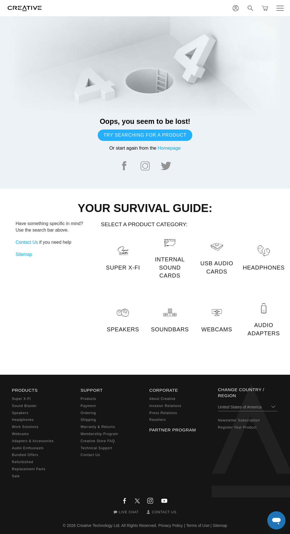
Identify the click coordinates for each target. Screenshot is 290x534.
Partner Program (172, 429)
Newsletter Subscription (239, 420)
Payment (88, 406)
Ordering (88, 413)
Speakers (20, 413)
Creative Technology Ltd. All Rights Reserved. (117, 525)
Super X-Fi (21, 399)
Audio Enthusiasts (28, 448)
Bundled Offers (25, 455)
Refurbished (22, 462)
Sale (16, 476)
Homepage (169, 148)
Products (88, 399)
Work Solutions (25, 427)
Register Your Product (237, 427)
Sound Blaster (24, 406)
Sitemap (24, 254)
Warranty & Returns (98, 427)
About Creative (162, 399)
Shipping (88, 420)
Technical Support (96, 448)
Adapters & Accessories (33, 441)
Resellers (157, 420)
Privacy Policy (170, 525)
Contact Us (27, 242)
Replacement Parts (28, 469)
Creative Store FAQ (98, 441)
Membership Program (99, 434)
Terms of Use (197, 525)
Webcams (20, 434)
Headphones (23, 420)
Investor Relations (165, 406)
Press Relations (163, 413)
